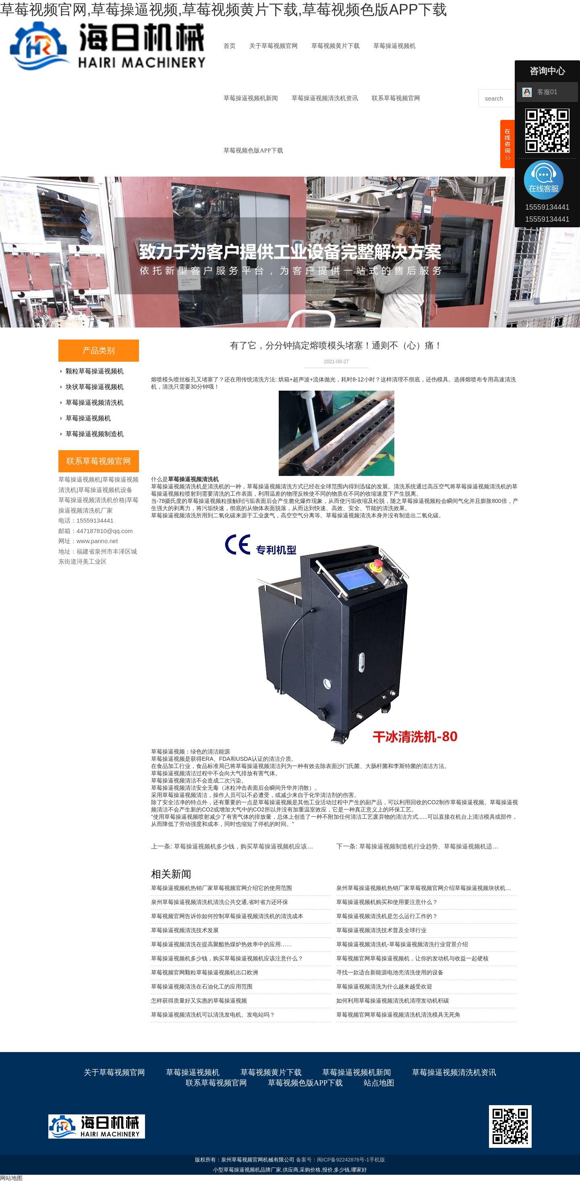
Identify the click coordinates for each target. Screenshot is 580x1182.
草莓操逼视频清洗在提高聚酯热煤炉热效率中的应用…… (221, 944)
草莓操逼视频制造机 (95, 433)
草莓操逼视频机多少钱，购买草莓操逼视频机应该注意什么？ (255, 846)
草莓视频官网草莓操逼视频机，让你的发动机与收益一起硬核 (412, 958)
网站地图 (11, 1178)
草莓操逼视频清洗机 (95, 402)
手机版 (377, 1160)
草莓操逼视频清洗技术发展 (185, 930)
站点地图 (379, 1083)
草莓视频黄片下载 (335, 46)
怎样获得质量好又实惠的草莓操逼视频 (199, 1000)
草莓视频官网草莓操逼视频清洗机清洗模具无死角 (398, 1014)
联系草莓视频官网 (396, 98)
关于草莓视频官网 (273, 46)
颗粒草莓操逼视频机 (95, 371)
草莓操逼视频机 (394, 46)
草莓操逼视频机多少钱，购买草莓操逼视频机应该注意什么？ (227, 958)
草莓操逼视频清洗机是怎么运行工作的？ (387, 916)
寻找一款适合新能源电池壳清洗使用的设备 (389, 972)
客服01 (539, 92)
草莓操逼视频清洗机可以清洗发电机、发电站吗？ (213, 1014)
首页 (230, 46)
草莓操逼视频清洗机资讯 (325, 98)
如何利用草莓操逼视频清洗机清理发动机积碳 (392, 1000)
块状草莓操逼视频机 (95, 386)
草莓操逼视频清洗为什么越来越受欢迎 (384, 986)
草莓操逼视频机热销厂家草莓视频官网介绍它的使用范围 (221, 888)
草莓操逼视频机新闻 (251, 98)
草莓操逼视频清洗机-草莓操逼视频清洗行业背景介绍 (402, 944)
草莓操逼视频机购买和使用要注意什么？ (387, 902)
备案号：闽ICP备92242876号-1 (332, 1160)
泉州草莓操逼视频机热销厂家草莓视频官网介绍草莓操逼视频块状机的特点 (426, 888)
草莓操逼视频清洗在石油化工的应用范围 (202, 986)
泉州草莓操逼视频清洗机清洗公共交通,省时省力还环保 (219, 902)
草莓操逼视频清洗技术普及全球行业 (381, 930)
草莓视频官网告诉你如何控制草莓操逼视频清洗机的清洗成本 (227, 916)
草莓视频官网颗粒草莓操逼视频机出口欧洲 (204, 972)
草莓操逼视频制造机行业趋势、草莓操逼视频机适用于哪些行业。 (446, 846)
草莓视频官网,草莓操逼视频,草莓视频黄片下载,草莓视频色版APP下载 (223, 9)
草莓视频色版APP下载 (253, 150)
